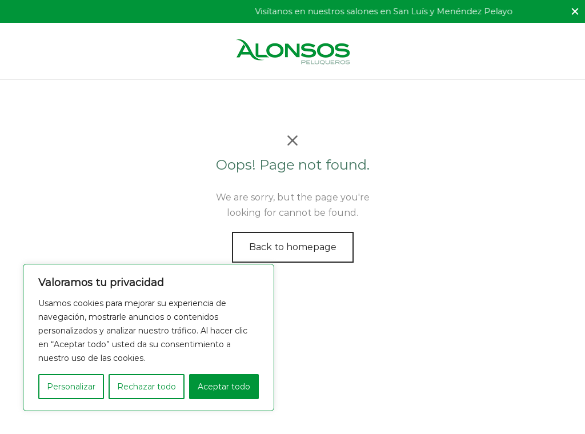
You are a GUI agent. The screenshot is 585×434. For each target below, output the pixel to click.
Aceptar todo (224, 386)
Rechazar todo (146, 386)
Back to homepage (292, 247)
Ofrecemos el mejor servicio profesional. (108, 11)
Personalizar (71, 386)
